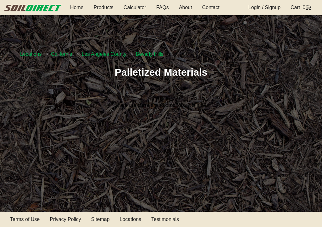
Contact (210, 7)
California (61, 54)
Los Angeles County (104, 54)
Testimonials (165, 219)
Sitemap (100, 219)
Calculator (135, 7)
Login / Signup (264, 7)
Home (77, 7)
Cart (295, 7)
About (185, 7)
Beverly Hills (150, 54)
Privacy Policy (65, 219)
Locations (31, 54)
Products (104, 7)
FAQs (162, 7)
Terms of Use (25, 219)
